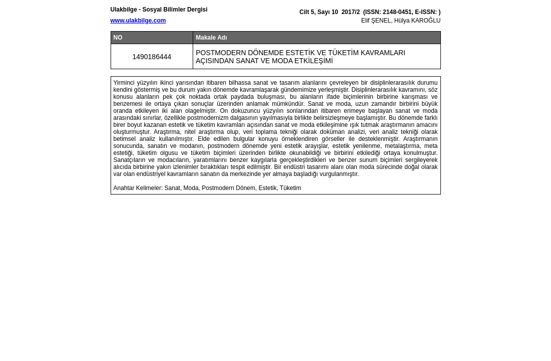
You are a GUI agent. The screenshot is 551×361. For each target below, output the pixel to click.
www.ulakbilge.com (138, 20)
